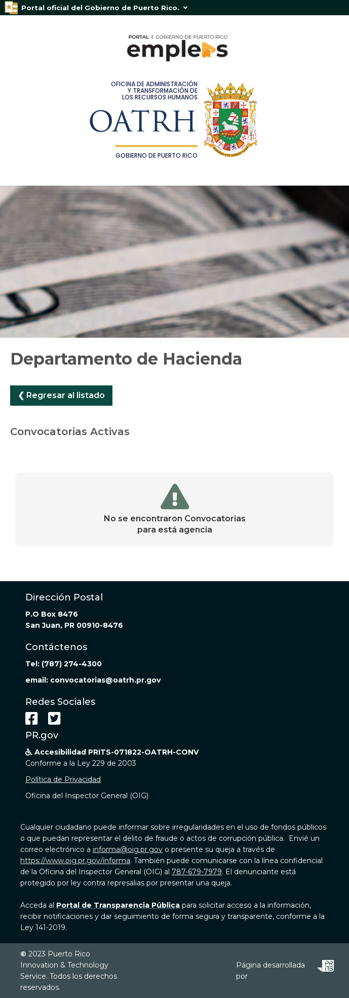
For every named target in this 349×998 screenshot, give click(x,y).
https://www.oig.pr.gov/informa (75, 860)
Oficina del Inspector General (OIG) (86, 795)
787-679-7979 (197, 871)
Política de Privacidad (63, 779)
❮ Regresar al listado (61, 395)
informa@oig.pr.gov (128, 849)
